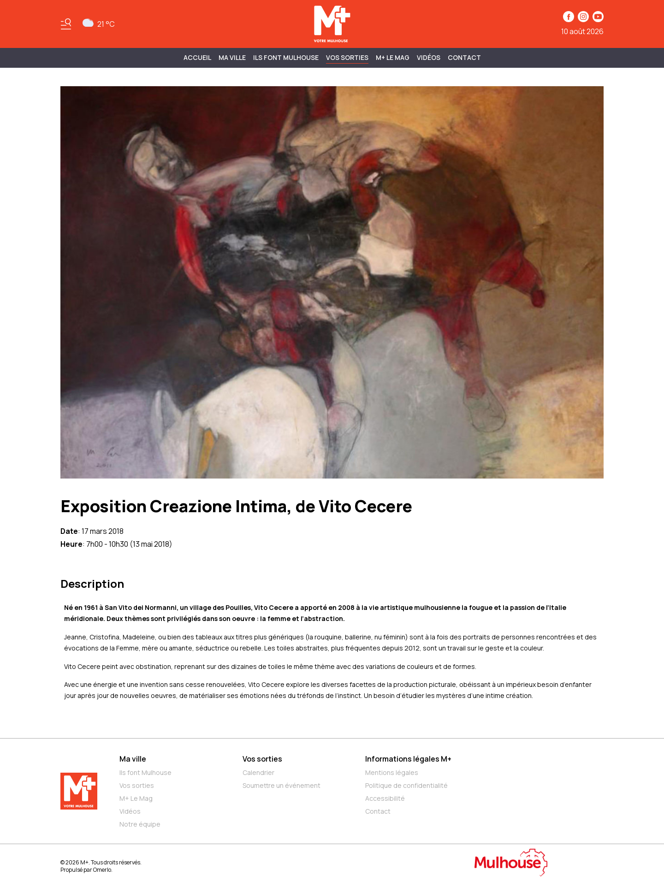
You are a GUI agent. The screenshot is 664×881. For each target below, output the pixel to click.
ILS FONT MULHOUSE (286, 57)
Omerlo (102, 870)
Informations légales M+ (408, 759)
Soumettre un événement (281, 785)
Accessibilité (385, 798)
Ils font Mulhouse (145, 772)
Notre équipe (139, 824)
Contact (464, 57)
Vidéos (428, 57)
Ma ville (132, 759)
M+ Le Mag (392, 57)
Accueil (197, 57)
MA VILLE (232, 57)
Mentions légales (391, 772)
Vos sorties (347, 57)
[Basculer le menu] (65, 24)
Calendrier (258, 772)
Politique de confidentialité (406, 785)
